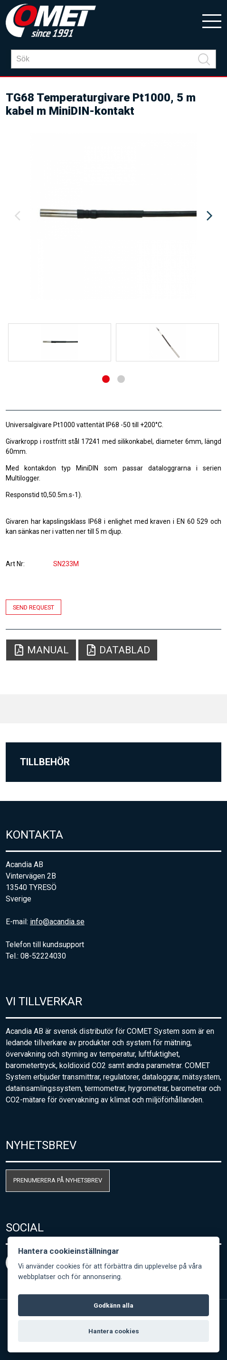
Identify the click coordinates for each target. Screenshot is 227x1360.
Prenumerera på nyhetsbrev (57, 1180)
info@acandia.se (57, 921)
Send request (33, 606)
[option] (113, 216)
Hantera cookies (113, 1331)
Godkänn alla (113, 1305)
